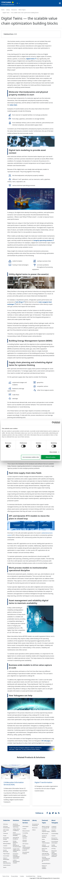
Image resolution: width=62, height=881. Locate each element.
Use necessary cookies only (31, 457)
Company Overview (54, 827)
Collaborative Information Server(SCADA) (14, 783)
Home (2, 10)
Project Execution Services (25, 836)
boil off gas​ (20, 302)
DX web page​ (46, 741)
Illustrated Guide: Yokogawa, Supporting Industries (54, 853)
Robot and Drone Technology (45, 850)
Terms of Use (5, 876)
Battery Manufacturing (6, 862)
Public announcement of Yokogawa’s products (26, 848)
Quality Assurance (54, 845)
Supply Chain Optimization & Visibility (16, 850)
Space (4, 867)
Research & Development (55, 838)
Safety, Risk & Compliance (16, 829)
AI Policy (54, 848)
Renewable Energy (6, 838)
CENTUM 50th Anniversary (45, 854)
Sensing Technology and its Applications (46, 858)
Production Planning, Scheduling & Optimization (16, 856)
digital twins (31, 59)
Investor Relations (54, 830)
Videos (34, 830)
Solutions (16, 820)
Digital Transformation (43, 782)
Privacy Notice (14, 876)
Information (25, 826)
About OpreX (45, 833)
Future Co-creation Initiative (44, 867)
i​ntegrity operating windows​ (44, 240)
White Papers (22, 10)
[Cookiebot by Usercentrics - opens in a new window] (53, 422)
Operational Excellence (16, 838)
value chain (13, 105)
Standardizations (46, 863)
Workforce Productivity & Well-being (16, 825)
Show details (53, 452)
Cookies (22, 876)
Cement (5, 845)
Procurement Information (55, 842)
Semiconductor (7, 865)
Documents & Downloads (35, 824)
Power (4, 835)
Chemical (5, 833)
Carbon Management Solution (16, 861)
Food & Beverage (5, 850)
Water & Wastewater (6, 858)
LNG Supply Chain (6, 830)
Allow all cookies (50, 457)
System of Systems (44, 836)
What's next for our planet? (45, 827)
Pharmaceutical (7, 848)
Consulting (25, 833)
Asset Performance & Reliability (16, 834)
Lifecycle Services (25, 840)
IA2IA (43, 839)
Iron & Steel (6, 856)
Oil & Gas (5, 824)
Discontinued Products (26, 852)
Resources (14, 10)
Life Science (25, 843)
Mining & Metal (6, 843)
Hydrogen (5, 841)
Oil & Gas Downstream (6, 827)
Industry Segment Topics (46, 830)
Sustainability (55, 833)
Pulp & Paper (6, 853)
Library (8, 10)
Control (24, 828)
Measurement (26, 831)
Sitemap (39, 876)
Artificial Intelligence (45, 845)
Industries (6, 820)
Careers (54, 835)
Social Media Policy (30, 876)
